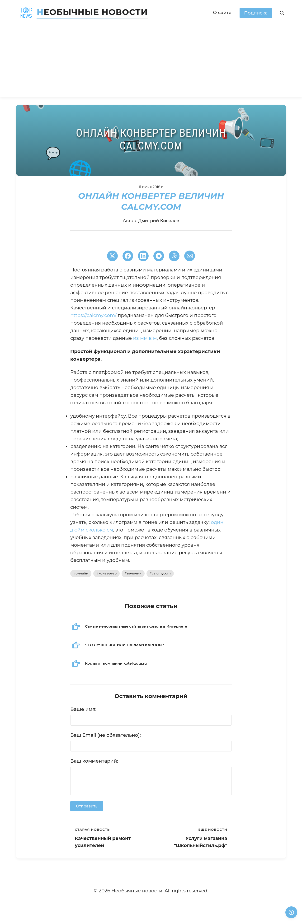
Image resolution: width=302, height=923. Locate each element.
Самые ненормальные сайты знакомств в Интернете (136, 626)
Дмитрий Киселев (158, 220)
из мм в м (145, 338)
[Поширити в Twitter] (112, 256)
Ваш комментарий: (94, 761)
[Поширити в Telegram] (158, 256)
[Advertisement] (151, 61)
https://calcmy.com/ (93, 315)
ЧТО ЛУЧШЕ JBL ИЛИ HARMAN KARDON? (124, 645)
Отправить (86, 806)
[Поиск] (282, 13)
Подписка (256, 13)
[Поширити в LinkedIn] (143, 256)
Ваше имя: (83, 709)
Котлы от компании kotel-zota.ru (116, 663)
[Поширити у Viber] (174, 256)
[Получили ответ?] (291, 912)
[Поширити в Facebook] (128, 256)
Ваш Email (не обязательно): (105, 735)
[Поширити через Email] (189, 256)
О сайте (222, 12)
